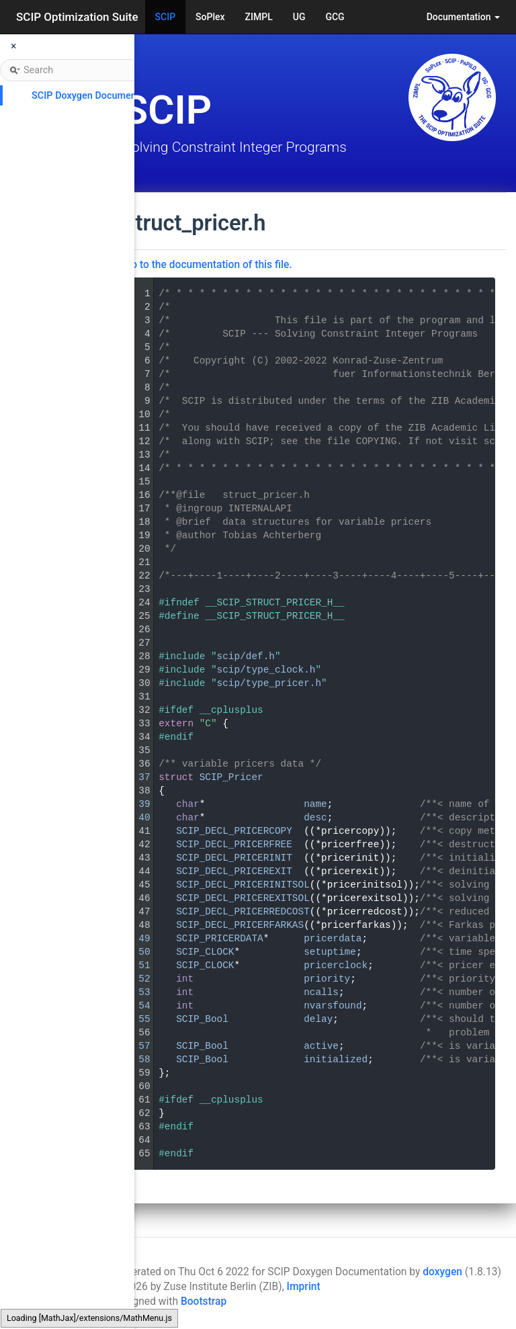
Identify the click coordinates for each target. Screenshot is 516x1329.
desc (315, 817)
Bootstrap (203, 1301)
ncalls (321, 992)
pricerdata (332, 938)
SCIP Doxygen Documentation (96, 95)
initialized (336, 1059)
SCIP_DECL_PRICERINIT (234, 858)
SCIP (165, 16)
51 (135, 965)
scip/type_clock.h (266, 669)
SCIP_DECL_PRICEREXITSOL (243, 898)
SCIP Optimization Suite (77, 17)
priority (327, 979)
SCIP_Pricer (231, 777)
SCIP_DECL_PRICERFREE (234, 844)
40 (135, 817)
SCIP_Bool (202, 1019)
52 (135, 979)
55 (135, 1019)
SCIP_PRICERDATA (219, 938)
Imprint (303, 1287)
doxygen (442, 1272)
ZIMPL (259, 16)
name (315, 804)
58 (135, 1059)
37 (135, 777)
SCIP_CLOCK (205, 952)
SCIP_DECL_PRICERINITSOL (243, 885)
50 (135, 952)
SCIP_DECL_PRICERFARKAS (240, 925)
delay (318, 1019)
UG (299, 16)
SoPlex (210, 16)
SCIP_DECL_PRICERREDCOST (243, 911)
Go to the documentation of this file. (208, 265)
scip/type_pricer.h (269, 683)
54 (135, 1005)
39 (135, 804)
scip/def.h (246, 656)
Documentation (463, 16)
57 (135, 1046)
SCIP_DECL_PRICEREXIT (234, 871)
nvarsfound (332, 1005)
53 (135, 992)
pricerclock (336, 965)
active (321, 1046)
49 (135, 938)
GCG (334, 16)
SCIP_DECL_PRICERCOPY (234, 831)
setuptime (330, 952)
